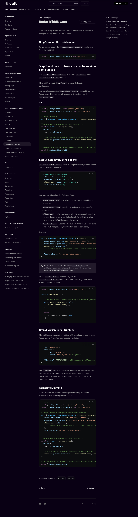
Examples (65, 10)
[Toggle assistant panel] (85, 3)
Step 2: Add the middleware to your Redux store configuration (118, 26)
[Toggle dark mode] (131, 3)
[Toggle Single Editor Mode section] (17, 148)
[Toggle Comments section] (17, 78)
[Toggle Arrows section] (17, 102)
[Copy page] (86, 22)
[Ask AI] (93, 56)
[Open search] (63, 3)
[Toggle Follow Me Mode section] (17, 120)
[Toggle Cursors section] (17, 116)
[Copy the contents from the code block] (89, 56)
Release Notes (53, 10)
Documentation (11, 10)
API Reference (40, 10)
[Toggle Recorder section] (17, 94)
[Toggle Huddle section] (17, 124)
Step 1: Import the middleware (117, 21)
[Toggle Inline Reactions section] (17, 90)
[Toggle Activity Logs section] (17, 86)
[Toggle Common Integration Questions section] (17, 289)
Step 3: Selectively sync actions (117, 31)
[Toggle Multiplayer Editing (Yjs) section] (17, 152)
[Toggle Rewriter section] (17, 167)
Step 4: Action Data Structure (116, 34)
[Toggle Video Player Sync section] (17, 156)
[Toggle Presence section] (17, 112)
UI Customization (25, 10)
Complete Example (112, 38)
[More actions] (94, 22)
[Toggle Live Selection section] (17, 128)
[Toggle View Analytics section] (17, 98)
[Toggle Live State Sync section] (17, 132)
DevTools (74, 10)
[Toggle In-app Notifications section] (17, 82)
